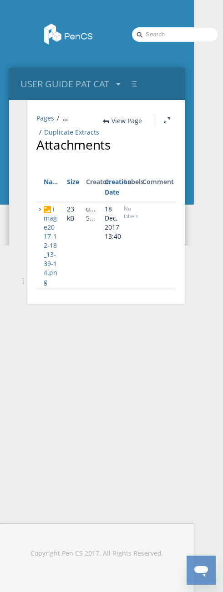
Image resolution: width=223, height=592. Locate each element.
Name (53, 195)
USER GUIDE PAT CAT (71, 84)
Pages (45, 118)
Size (73, 195)
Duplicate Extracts (71, 145)
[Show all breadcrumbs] (65, 118)
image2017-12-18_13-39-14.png (50, 259)
